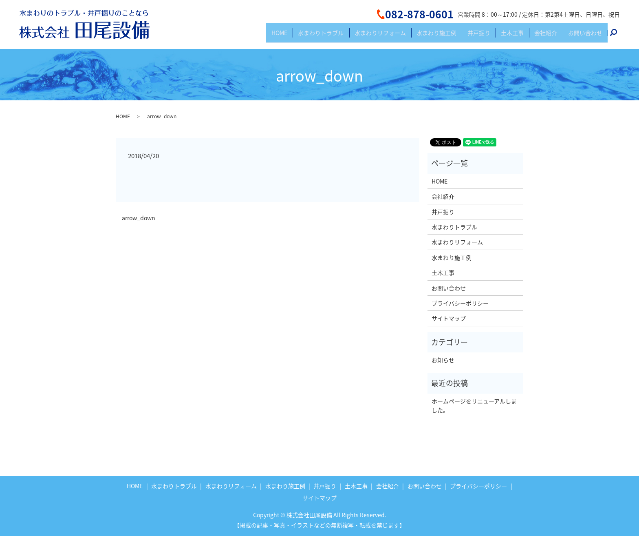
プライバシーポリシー (460, 303)
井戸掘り (496, 36)
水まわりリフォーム (408, 36)
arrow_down (138, 218)
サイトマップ (449, 318)
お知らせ (443, 360)
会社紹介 (553, 36)
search (618, 36)
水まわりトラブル (354, 36)
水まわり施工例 (459, 36)
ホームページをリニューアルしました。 (474, 405)
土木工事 (524, 36)
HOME (317, 36)
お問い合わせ (588, 36)
